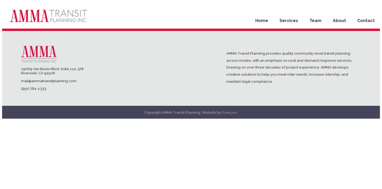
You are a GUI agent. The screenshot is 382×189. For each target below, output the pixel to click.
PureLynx (229, 112)
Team (315, 20)
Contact (366, 20)
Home (261, 20)
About (339, 20)
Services (288, 20)
